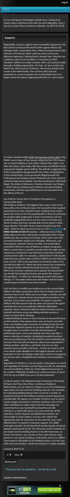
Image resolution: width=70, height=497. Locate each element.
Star (18, 454)
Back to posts (10, 462)
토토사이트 (57, 228)
